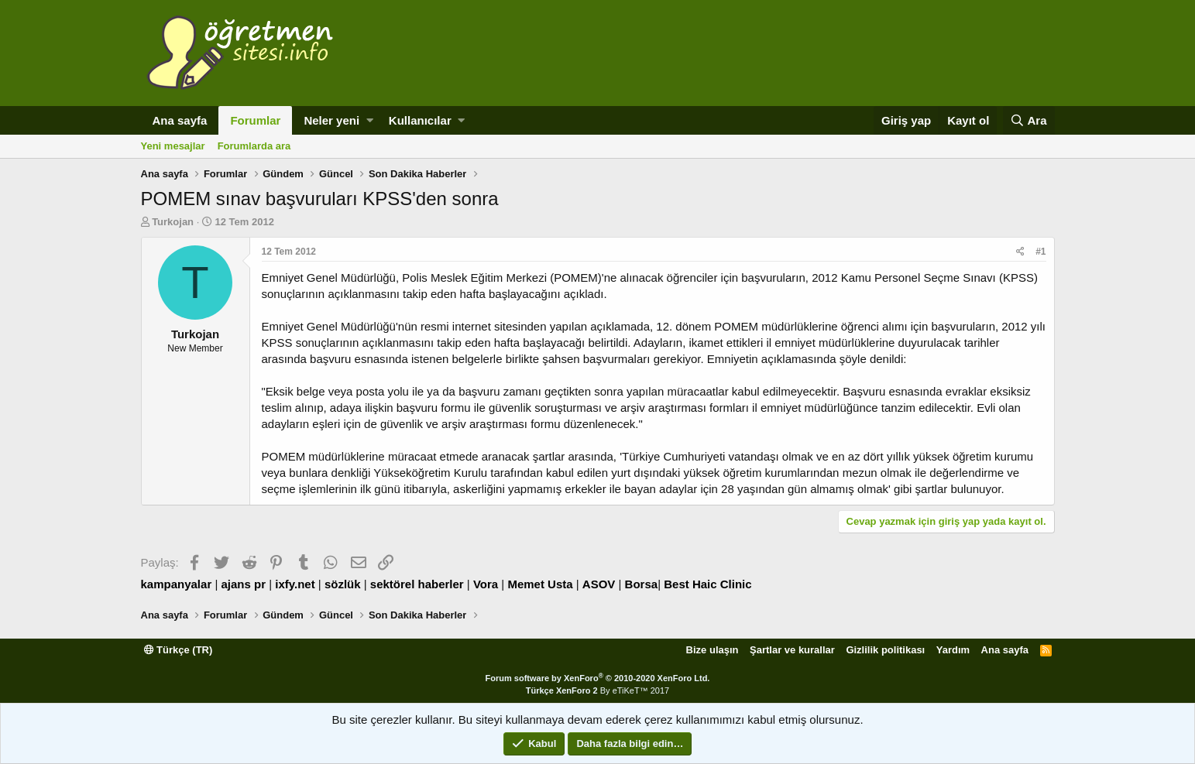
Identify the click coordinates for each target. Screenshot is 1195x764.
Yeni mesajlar (173, 146)
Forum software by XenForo (598, 678)
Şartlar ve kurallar (792, 650)
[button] (369, 120)
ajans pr (243, 584)
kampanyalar (176, 584)
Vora (485, 584)
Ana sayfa (180, 120)
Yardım (953, 650)
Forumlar (255, 120)
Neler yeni (331, 120)
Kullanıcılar (420, 120)
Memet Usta (539, 584)
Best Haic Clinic (707, 584)
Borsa (641, 584)
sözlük (343, 584)
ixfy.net (294, 584)
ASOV (599, 584)
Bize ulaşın (712, 650)
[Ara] (1029, 120)
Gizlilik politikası (885, 650)
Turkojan (173, 222)
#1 (1040, 251)
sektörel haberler (417, 584)
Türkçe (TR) (178, 650)
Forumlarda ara (254, 146)
